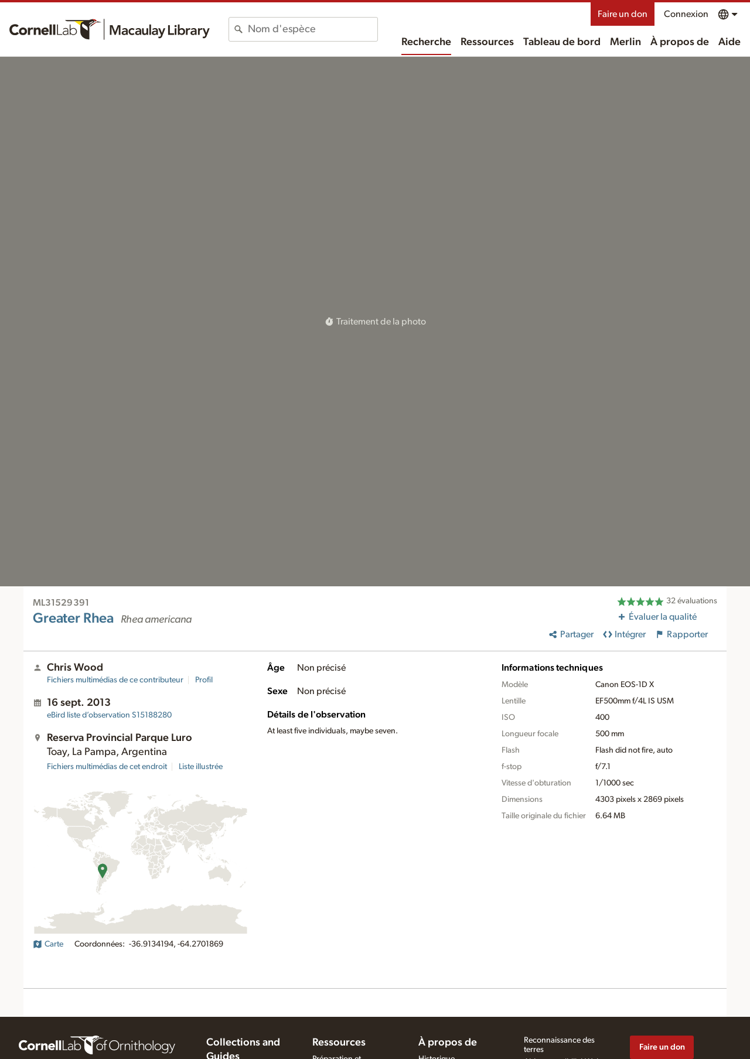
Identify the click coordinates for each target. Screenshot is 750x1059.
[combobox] (312, 29)
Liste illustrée (201, 767)
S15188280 (109, 715)
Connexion (686, 14)
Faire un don (622, 14)
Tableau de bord (562, 42)
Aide (729, 42)
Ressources (487, 42)
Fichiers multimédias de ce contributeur (115, 680)
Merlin (625, 42)
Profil (204, 680)
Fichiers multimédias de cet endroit (107, 767)
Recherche (426, 42)
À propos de (679, 42)
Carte (48, 944)
